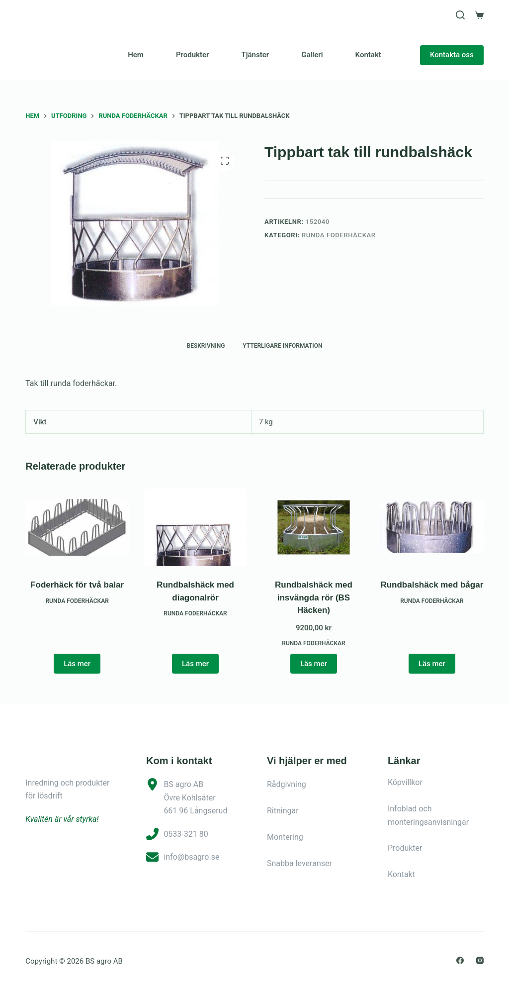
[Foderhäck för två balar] (77, 527)
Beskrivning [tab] (206, 345)
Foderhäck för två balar (77, 585)
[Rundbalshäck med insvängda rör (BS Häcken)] (313, 527)
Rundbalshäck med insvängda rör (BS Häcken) (313, 597)
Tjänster (255, 54)
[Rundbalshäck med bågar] (432, 527)
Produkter (192, 54)
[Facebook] (460, 960)
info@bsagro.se (191, 857)
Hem (136, 54)
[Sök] (460, 14)
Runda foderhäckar (339, 235)
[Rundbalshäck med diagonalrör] (195, 527)
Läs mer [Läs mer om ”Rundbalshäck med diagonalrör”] (195, 663)
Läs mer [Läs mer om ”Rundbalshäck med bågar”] (432, 663)
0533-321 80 (186, 834)
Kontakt (368, 54)
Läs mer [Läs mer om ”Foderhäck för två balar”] (77, 663)
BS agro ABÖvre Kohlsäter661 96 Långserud (195, 797)
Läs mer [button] (313, 663)
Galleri (312, 54)
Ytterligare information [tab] (282, 345)
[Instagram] (480, 960)
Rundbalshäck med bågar (431, 585)
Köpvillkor (405, 782)
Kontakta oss (452, 54)
